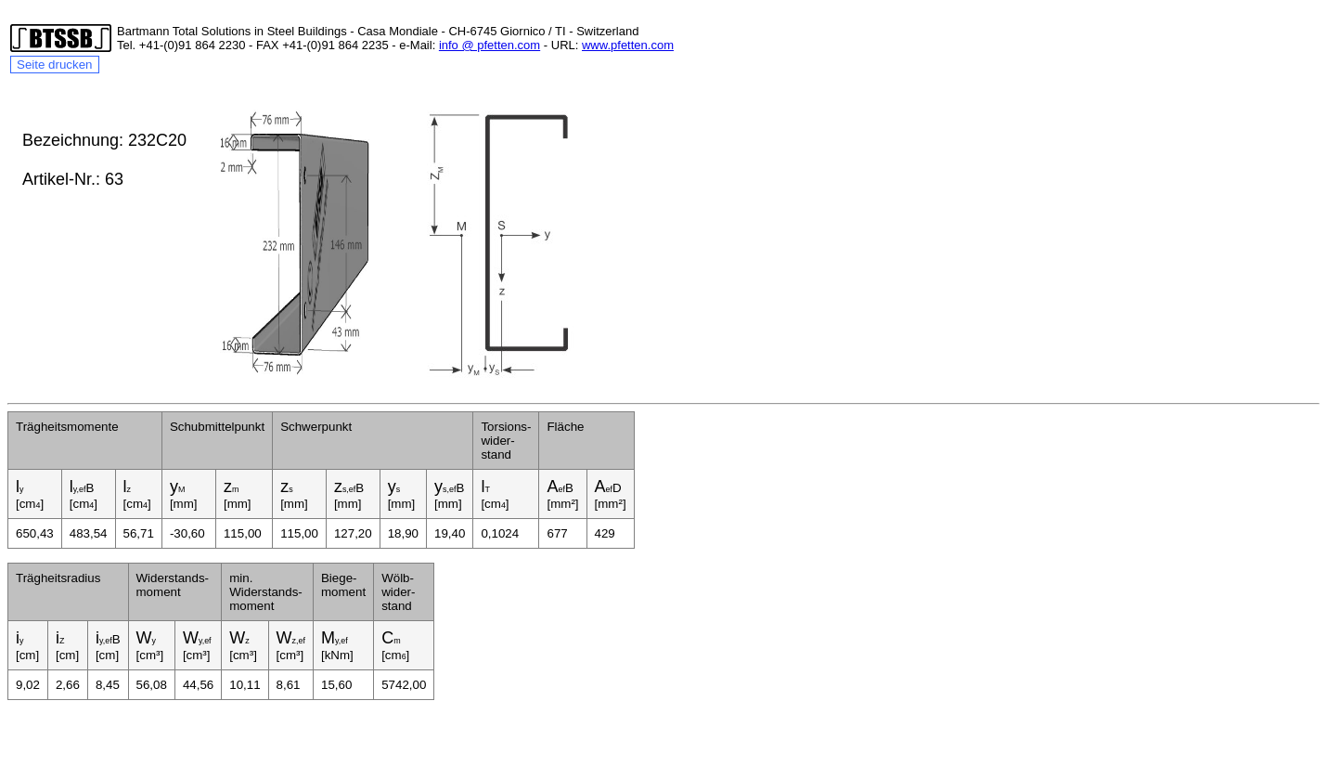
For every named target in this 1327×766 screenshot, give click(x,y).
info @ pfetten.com (489, 45)
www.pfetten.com (628, 45)
